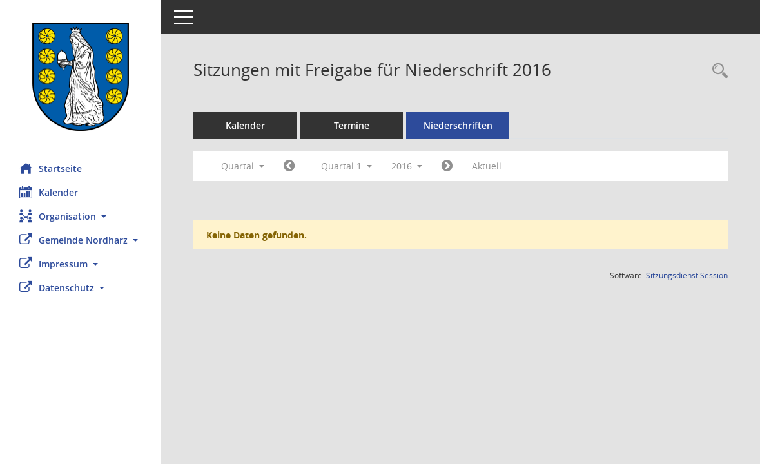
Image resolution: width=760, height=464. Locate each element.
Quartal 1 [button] (346, 166)
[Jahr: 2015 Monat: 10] (289, 166)
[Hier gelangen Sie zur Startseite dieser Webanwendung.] (80, 77)
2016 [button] (406, 166)
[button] (80, 216)
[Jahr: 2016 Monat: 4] (447, 166)
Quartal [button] (242, 166)
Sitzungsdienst (687, 275)
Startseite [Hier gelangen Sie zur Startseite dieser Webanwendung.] (50, 168)
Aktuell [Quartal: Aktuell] (487, 166)
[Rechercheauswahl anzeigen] (717, 71)
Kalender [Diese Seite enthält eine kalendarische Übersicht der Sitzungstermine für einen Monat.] (48, 192)
